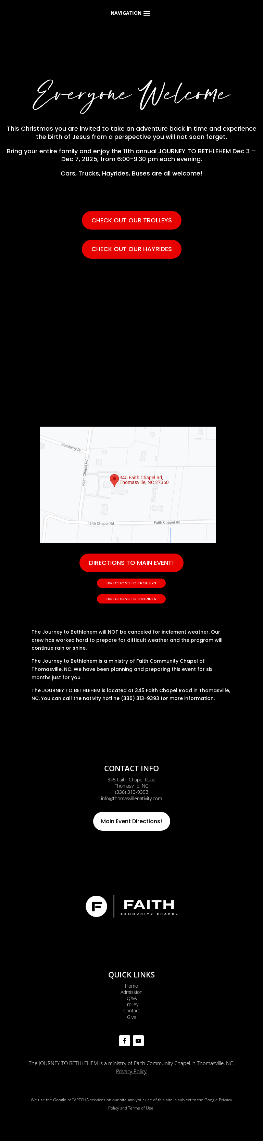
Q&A (132, 998)
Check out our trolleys (131, 220)
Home (131, 986)
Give (131, 1017)
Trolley (131, 1004)
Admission (131, 992)
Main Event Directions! (131, 821)
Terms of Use (140, 1108)
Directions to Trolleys (131, 583)
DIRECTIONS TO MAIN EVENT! (131, 562)
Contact (131, 1010)
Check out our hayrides (131, 249)
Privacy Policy (131, 1071)
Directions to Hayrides (131, 598)
